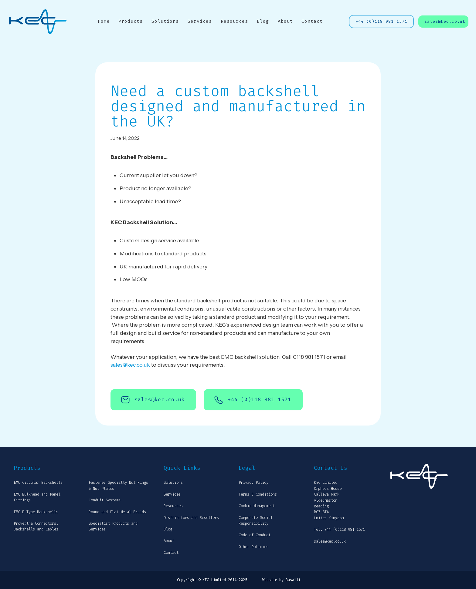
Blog (263, 21)
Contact (312, 21)
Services (200, 21)
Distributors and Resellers (191, 517)
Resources (234, 21)
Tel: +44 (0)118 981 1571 (339, 529)
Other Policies (253, 546)
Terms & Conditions (258, 494)
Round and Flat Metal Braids (117, 512)
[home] (38, 22)
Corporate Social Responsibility (256, 520)
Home (104, 21)
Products (130, 21)
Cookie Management (257, 505)
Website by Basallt (281, 579)
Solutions (165, 21)
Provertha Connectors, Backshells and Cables (36, 526)
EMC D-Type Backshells (36, 512)
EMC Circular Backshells (38, 482)
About (285, 21)
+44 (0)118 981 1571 (381, 21)
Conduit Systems (105, 500)
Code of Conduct (254, 535)
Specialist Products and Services (113, 526)
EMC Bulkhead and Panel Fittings (37, 497)
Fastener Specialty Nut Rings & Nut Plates (118, 485)
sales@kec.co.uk (444, 21)
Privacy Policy (253, 482)
